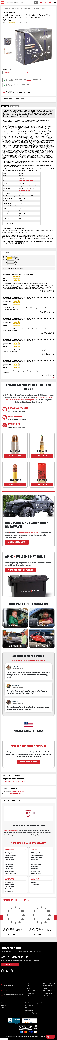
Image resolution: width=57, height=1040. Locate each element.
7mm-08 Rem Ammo (36, 864)
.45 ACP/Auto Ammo (10, 855)
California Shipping (31, 1013)
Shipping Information (49, 990)
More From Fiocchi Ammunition (15, 900)
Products (41, 2)
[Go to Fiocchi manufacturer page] (28, 813)
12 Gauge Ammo (9, 882)
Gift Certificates (47, 993)
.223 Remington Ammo (36, 853)
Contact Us (30, 985)
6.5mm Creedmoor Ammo (37, 862)
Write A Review (23, 22)
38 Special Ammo (24, 191)
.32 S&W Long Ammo (10, 873)
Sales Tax (45, 995)
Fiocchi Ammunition (26, 181)
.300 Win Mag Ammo (36, 873)
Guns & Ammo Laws (31, 1005)
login (4, 92)
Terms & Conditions (33, 990)
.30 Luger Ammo (9, 871)
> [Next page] (53, 377)
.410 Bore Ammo (9, 886)
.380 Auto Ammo (9, 860)
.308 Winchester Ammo (36, 857)
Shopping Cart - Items (54, 2)
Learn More (10, 964)
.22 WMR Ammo (35, 884)
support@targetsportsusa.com (13, 994)
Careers (29, 995)
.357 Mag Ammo (9, 864)
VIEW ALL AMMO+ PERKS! (20, 570)
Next (55, 917)
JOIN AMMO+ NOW (16, 542)
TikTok (11, 971)
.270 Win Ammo (35, 869)
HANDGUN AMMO (15, 794)
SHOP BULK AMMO (28, 761)
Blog (28, 983)
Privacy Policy (31, 993)
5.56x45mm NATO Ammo (37, 855)
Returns (3, 1005)
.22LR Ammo (34, 882)
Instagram (2, 971)
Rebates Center (47, 988)
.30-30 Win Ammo (35, 871)
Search (36, 2)
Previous (1, 917)
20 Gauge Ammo (9, 884)
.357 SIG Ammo (9, 869)
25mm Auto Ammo (10, 862)
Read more (45, 835)
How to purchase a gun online (34, 1003)
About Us (29, 988)
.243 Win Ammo (35, 860)
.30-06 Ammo (34, 866)
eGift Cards (4, 1008)
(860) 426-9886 (46, 2)
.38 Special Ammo (9, 866)
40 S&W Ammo (9, 857)
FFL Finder (28, 1008)
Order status (5, 1003)
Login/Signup (50, 2)
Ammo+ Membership (49, 983)
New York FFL (29, 1010)
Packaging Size (7, 69)
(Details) (28, 80)
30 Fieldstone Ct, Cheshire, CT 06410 (9, 984)
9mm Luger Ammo (10, 853)
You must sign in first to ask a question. (14, 781)
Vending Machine (48, 985)
